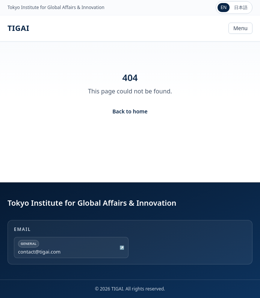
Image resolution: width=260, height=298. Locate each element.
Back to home (129, 111)
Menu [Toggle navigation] (240, 28)
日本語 (241, 7)
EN (224, 7)
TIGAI (18, 28)
